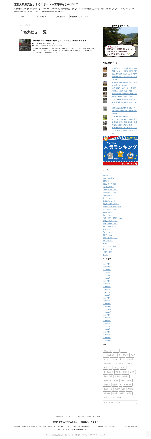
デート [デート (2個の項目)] (123, 351)
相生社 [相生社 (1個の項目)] (114, 393)
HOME (22, 17)
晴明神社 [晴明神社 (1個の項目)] (107, 385)
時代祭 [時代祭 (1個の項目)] (129, 380)
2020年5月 (107, 292)
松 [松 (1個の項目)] (120, 385)
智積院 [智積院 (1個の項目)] (114, 385)
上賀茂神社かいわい (110, 221)
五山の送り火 (108, 241)
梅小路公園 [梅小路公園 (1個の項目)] (128, 385)
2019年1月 (107, 338)
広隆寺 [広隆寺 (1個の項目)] (117, 376)
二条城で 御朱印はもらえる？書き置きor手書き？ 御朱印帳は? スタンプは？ (124, 77)
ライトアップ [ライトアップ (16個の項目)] (123, 355)
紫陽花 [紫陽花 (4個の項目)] (106, 397)
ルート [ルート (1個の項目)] (106, 359)
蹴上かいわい (108, 198)
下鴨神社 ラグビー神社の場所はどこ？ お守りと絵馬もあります (59, 41)
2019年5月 (107, 326)
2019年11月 (107, 309)
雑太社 (56, 46)
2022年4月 (107, 272)
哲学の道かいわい (109, 209)
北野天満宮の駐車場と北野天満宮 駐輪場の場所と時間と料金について (124, 102)
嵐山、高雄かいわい (110, 226)
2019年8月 (107, 318)
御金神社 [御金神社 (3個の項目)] (125, 376)
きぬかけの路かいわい (111, 204)
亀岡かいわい (108, 235)
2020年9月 (107, 281)
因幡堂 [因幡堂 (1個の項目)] (125, 372)
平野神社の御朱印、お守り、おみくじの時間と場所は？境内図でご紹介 (124, 130)
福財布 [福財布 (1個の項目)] (122, 393)
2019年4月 (107, 329)
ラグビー (50, 46)
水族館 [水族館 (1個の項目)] (106, 389)
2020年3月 (107, 298)
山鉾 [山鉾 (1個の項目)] (105, 376)
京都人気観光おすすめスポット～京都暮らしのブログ (46, 4)
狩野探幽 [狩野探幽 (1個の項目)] (107, 393)
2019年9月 (107, 315)
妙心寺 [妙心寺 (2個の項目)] (132, 372)
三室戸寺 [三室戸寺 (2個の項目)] (114, 359)
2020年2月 (107, 301)
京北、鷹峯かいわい (110, 238)
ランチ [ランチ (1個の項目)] (132, 355)
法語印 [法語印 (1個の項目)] (117, 389)
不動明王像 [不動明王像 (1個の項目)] (107, 363)
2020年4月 (107, 295)
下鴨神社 (43, 46)
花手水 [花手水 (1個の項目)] (119, 397)
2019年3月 (107, 332)
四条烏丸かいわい (109, 201)
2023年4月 (107, 267)
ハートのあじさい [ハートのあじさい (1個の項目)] (110, 355)
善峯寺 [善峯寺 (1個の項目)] (117, 372)
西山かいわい (108, 232)
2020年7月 (107, 287)
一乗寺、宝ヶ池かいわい (112, 207)
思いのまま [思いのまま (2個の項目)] (107, 380)
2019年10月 (107, 312)
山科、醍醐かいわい (110, 224)
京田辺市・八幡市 (109, 184)
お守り (37, 46)
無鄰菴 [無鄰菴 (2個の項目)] (130, 389)
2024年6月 (107, 264)
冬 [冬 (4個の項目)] (110, 368)
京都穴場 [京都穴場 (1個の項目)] (129, 363)
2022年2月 (107, 275)
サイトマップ (41, 17)
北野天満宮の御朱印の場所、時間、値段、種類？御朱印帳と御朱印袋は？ (124, 111)
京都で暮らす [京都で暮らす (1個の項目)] (118, 363)
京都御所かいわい (109, 192)
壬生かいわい (108, 175)
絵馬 (61, 46)
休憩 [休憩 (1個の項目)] (105, 368)
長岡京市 (106, 181)
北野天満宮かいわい (110, 190)
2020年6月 (107, 289)
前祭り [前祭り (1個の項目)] (116, 368)
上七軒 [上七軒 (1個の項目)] (122, 359)
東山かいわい (108, 215)
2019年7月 (107, 321)
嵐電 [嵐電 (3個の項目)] (110, 376)
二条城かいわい (108, 187)
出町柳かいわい (50, 43)
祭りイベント (108, 249)
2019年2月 (107, 335)
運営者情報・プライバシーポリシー (79, 17)
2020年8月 (107, 284)
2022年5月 (107, 270)
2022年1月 (107, 278)
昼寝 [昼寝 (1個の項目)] (122, 380)
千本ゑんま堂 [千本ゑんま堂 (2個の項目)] (108, 372)
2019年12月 (107, 306)
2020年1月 (107, 304)
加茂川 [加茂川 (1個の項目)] (123, 368)
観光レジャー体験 (109, 246)
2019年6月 (107, 323)
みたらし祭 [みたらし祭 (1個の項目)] (107, 351)
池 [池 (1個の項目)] (111, 389)
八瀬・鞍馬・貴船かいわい (112, 218)
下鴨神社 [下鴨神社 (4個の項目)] (130, 359)
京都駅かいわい (108, 212)
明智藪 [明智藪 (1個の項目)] (116, 380)
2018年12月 (107, 340)
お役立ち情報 (108, 252)
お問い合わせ (60, 17)
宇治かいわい (108, 229)
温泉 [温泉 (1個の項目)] (123, 389)
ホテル (105, 255)
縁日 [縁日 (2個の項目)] (112, 397)
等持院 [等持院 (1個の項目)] (129, 393)
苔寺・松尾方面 (108, 178)
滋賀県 (105, 243)
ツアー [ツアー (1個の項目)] (116, 351)
